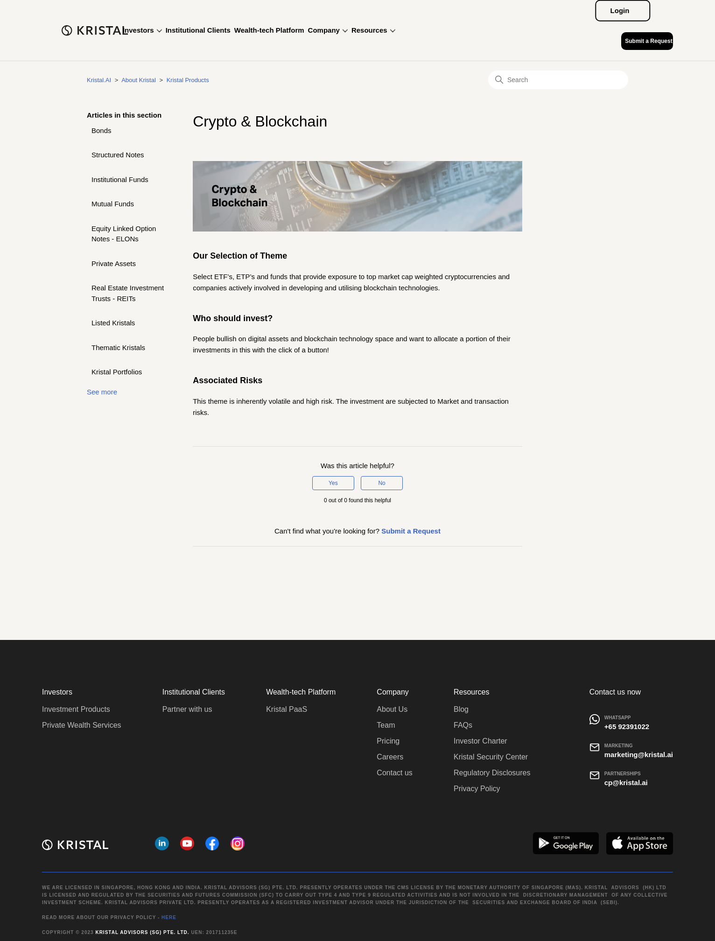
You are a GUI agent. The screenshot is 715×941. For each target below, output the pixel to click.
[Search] (558, 79)
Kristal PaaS (286, 709)
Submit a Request (648, 41)
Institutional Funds (119, 179)
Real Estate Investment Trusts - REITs (127, 293)
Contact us (394, 773)
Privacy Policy (477, 789)
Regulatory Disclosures (492, 773)
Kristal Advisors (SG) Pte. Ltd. (142, 932)
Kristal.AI (99, 80)
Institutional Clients (198, 30)
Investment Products (76, 709)
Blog (461, 709)
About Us (392, 709)
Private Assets (113, 263)
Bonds (101, 130)
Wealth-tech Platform (269, 30)
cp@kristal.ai (626, 783)
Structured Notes (117, 155)
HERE (168, 917)
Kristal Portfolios (116, 372)
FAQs (463, 725)
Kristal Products (188, 80)
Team (386, 725)
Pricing (388, 741)
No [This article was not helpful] (381, 483)
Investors (142, 30)
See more (102, 392)
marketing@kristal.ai (638, 754)
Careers (390, 757)
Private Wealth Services (81, 725)
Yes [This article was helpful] (333, 483)
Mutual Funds (112, 204)
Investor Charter (480, 741)
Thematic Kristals (118, 347)
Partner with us (187, 709)
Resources (373, 30)
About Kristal (138, 80)
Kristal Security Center (491, 757)
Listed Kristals (113, 323)
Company (328, 30)
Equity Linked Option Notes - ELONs (123, 234)
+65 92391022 (626, 726)
